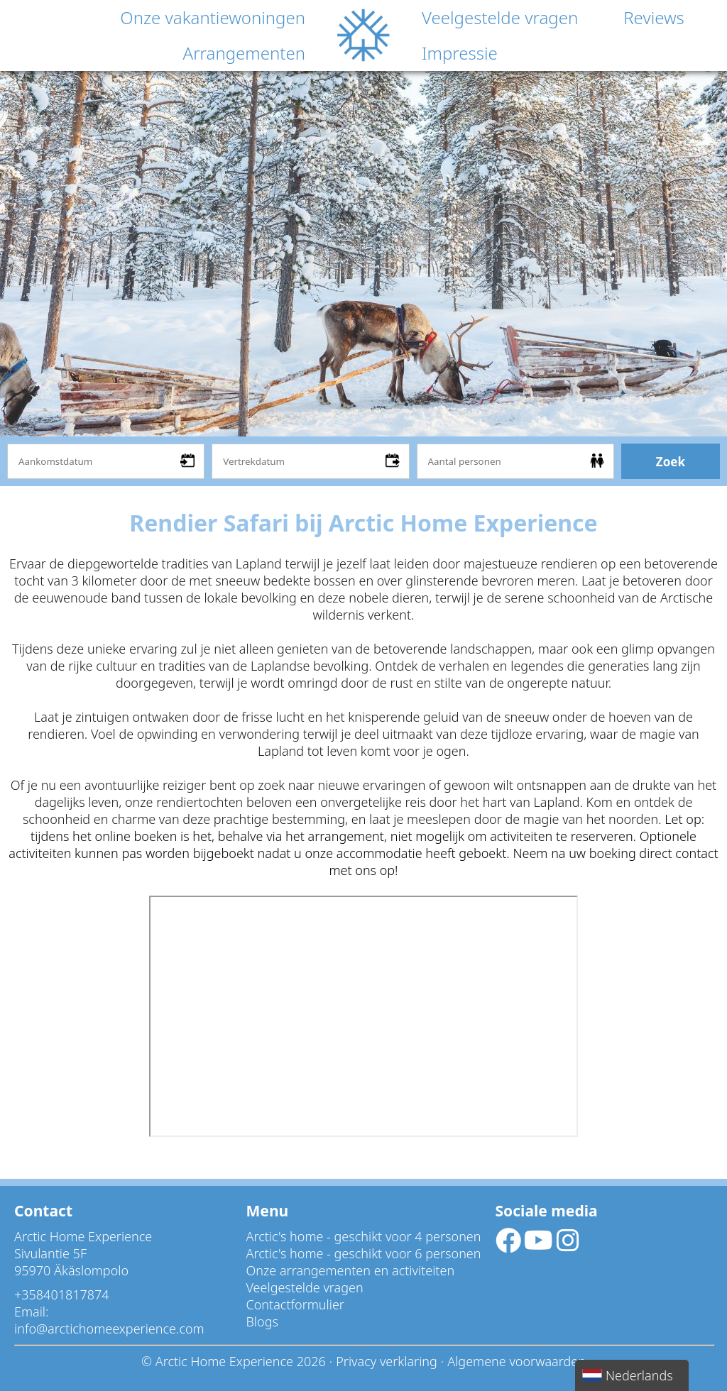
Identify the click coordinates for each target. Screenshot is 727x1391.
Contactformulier (295, 1304)
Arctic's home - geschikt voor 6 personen (363, 1253)
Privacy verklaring (386, 1361)
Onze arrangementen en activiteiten (350, 1270)
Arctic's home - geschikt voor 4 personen (363, 1236)
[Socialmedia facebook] (510, 1244)
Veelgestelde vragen (500, 17)
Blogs (262, 1321)
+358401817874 (61, 1294)
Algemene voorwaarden (516, 1361)
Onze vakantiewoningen (212, 17)
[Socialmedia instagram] (568, 1244)
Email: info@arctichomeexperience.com (109, 1320)
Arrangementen (244, 53)
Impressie (460, 53)
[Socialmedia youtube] (540, 1244)
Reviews (653, 17)
